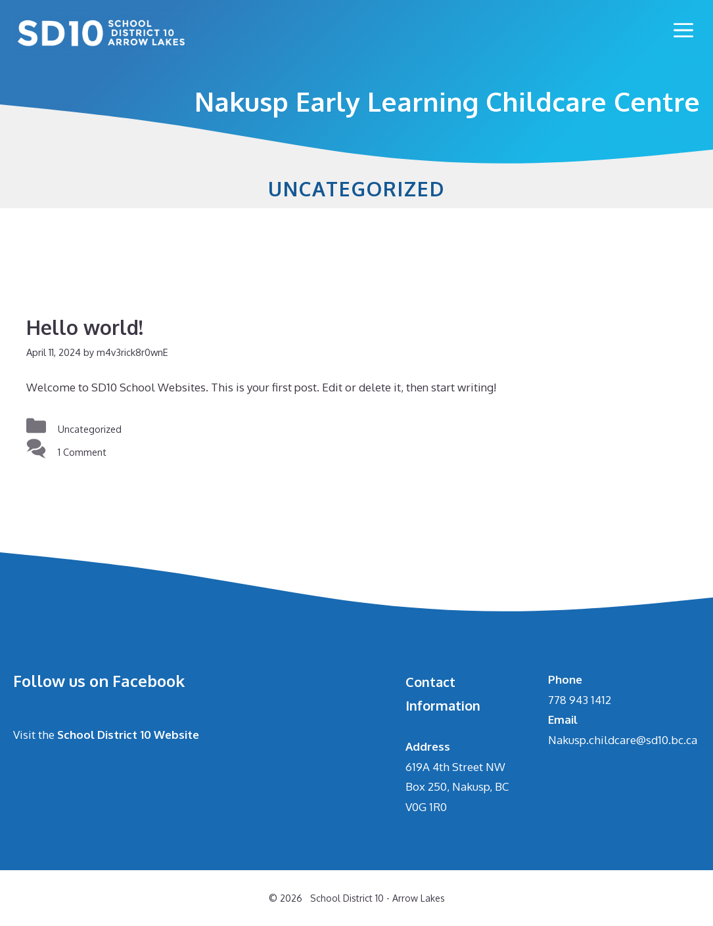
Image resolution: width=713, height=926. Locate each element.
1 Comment (82, 452)
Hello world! (84, 327)
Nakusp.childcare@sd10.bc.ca (622, 740)
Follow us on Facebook (99, 681)
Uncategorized (90, 429)
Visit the (106, 734)
